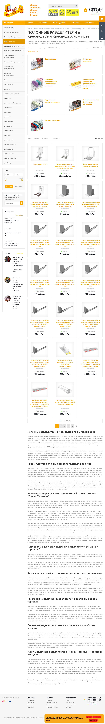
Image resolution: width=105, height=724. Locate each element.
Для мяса (7, 89)
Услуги (6, 80)
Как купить (43, 23)
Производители (59, 23)
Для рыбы (7, 112)
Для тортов (7, 98)
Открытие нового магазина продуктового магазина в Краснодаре (13, 233)
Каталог (10, 23)
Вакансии (30, 705)
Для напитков (8, 84)
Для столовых (8, 140)
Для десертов (8, 121)
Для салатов (8, 126)
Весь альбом (19, 215)
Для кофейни (8, 130)
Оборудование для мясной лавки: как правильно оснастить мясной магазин (17, 303)
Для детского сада (10, 158)
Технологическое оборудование (9, 56)
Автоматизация (9, 27)
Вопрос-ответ (70, 702)
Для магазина (8, 149)
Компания (31, 697)
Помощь (50, 697)
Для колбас (8, 107)
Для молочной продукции (12, 103)
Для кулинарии (9, 154)
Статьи (68, 700)
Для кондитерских (10, 144)
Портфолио (31, 702)
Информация (71, 697)
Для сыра (7, 117)
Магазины (75, 23)
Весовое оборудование (11, 32)
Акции (30, 23)
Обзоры (68, 707)
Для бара (7, 135)
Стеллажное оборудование (9, 74)
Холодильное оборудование (9, 67)
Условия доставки (52, 705)
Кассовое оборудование (12, 37)
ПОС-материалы (9, 41)
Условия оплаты (52, 702)
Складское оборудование (12, 50)
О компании (89, 23)
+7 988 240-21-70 (95, 8)
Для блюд (7, 163)
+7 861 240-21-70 (95, 10)
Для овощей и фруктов (11, 94)
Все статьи (20, 253)
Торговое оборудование (12, 62)
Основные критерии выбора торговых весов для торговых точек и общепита (18, 284)
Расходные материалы (11, 46)
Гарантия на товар (52, 707)
